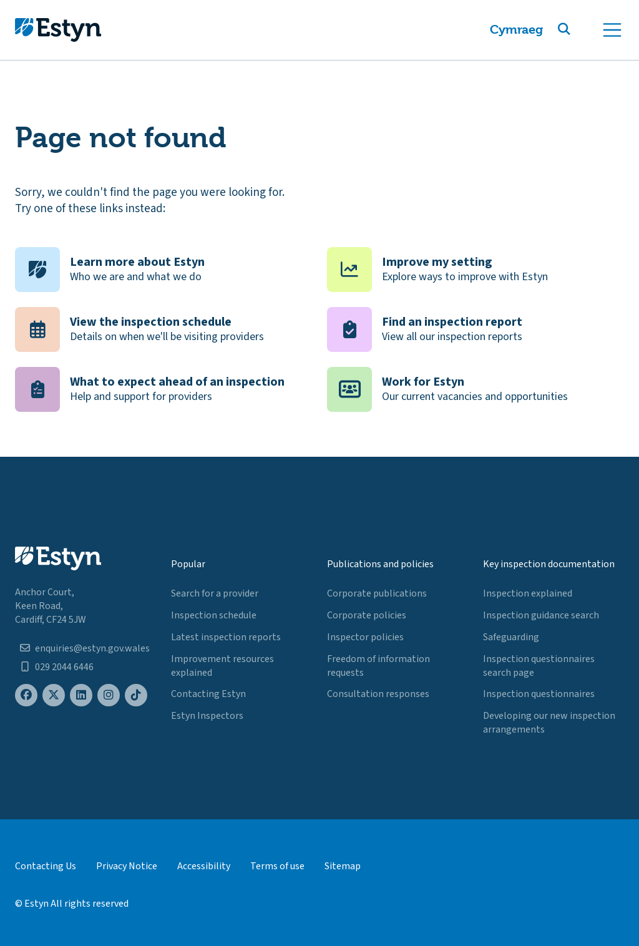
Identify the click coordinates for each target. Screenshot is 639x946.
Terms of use (277, 866)
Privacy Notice (126, 866)
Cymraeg (516, 29)
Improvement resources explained (222, 666)
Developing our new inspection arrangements (549, 722)
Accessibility (203, 866)
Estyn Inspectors (207, 716)
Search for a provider (214, 593)
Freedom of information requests (378, 666)
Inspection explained (527, 593)
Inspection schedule (213, 615)
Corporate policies (366, 615)
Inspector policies (365, 637)
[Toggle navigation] (612, 30)
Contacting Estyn (208, 694)
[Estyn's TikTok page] (136, 695)
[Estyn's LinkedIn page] (81, 695)
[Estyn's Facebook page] (26, 695)
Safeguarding (511, 637)
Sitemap (342, 866)
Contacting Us (45, 866)
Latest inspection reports (226, 637)
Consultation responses (378, 694)
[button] (579, 30)
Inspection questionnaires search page (539, 666)
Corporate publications (377, 593)
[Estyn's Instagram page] (109, 695)
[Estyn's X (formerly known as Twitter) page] (53, 695)
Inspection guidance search (541, 615)
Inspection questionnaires (539, 694)
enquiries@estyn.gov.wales (92, 648)
